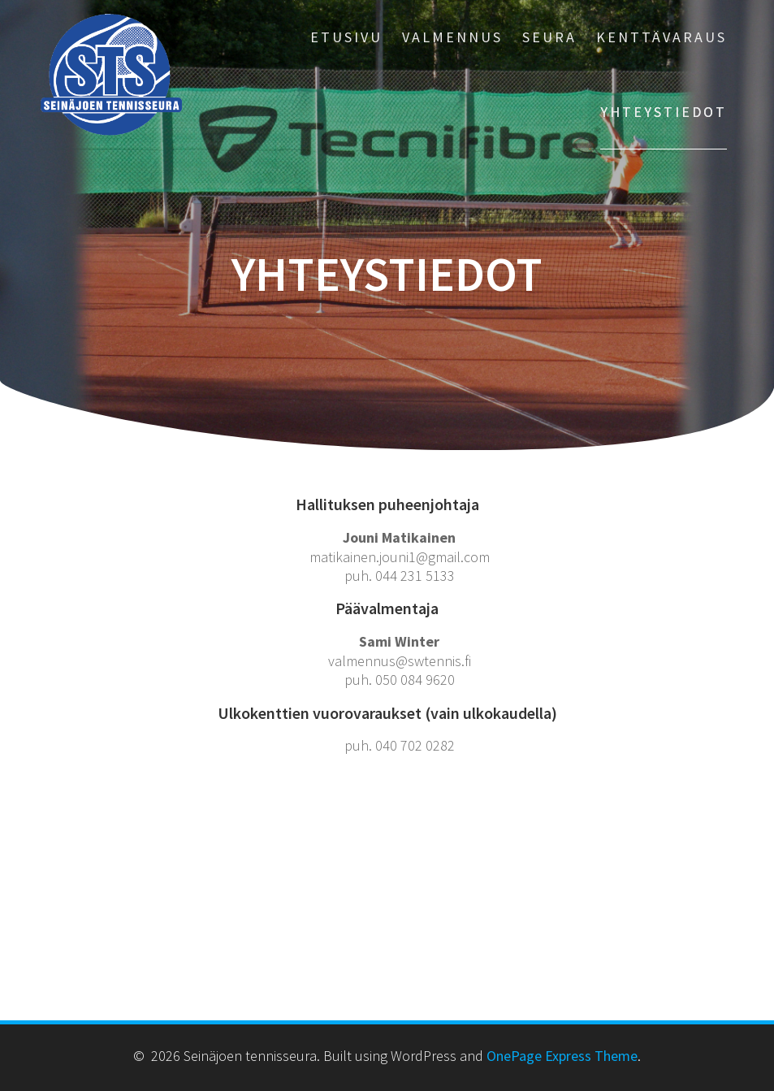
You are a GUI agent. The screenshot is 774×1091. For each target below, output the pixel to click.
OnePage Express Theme (562, 1055)
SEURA (549, 37)
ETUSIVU (346, 37)
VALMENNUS (452, 37)
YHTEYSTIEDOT (663, 111)
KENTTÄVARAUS (661, 37)
